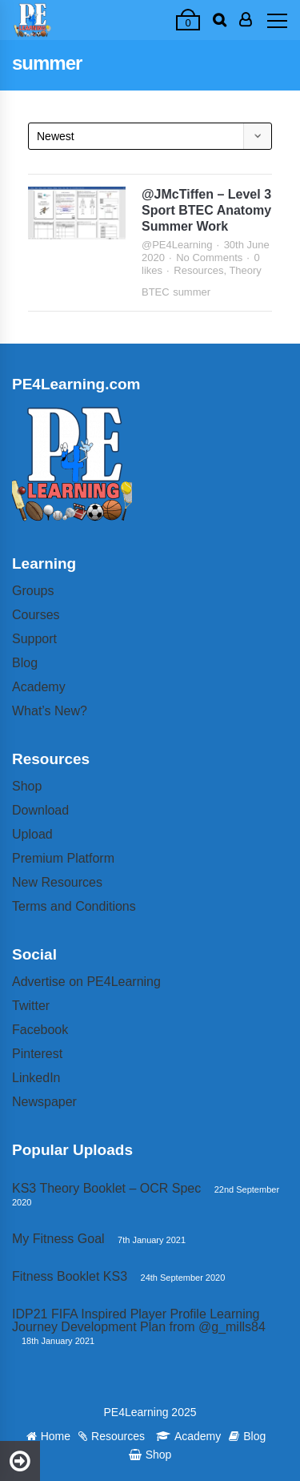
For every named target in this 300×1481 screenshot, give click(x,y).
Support (34, 639)
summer (191, 292)
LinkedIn (36, 1078)
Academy (39, 687)
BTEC (156, 292)
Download (40, 810)
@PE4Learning (177, 245)
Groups (33, 591)
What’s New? (49, 711)
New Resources (57, 882)
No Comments (209, 258)
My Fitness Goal (58, 1239)
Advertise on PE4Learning (86, 981)
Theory (245, 270)
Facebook (40, 1029)
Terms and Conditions (74, 906)
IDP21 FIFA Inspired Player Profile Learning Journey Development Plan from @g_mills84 (139, 1320)
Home (48, 1436)
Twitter (31, 1005)
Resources (198, 270)
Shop (27, 786)
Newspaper (44, 1102)
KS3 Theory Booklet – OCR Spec (106, 1188)
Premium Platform (63, 858)
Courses (36, 615)
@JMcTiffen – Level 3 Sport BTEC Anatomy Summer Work (206, 210)
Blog (25, 663)
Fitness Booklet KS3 (69, 1276)
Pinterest (37, 1053)
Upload (32, 834)
